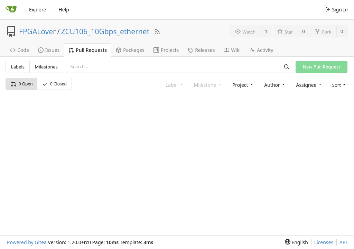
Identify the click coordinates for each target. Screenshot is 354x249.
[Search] (286, 67)
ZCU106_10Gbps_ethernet (105, 31)
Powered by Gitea (27, 242)
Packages (130, 50)
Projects (166, 50)
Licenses (324, 242)
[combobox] (242, 84)
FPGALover (37, 31)
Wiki (232, 50)
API (343, 242)
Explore (37, 9)
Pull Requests (87, 50)
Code (19, 50)
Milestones (46, 67)
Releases (201, 50)
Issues (48, 50)
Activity (261, 50)
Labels (18, 67)
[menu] (338, 85)
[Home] (11, 10)
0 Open (22, 84)
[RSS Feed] (157, 31)
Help (63, 9)
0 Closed (54, 84)
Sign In (336, 9)
